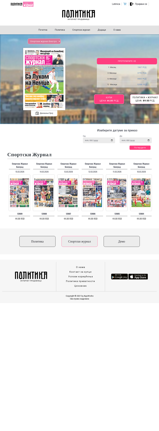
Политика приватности (80, 281)
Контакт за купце (80, 272)
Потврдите (140, 147)
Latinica (116, 4)
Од (84, 136)
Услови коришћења (80, 276)
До (121, 136)
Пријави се (141, 4)
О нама (80, 267)
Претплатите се (127, 61)
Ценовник (80, 286)
